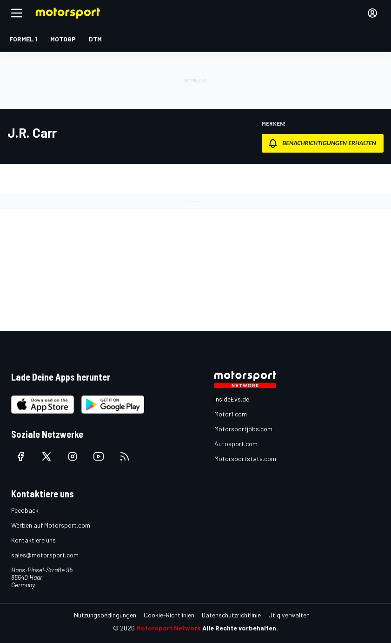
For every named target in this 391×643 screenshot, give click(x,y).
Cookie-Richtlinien (169, 615)
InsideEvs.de (231, 399)
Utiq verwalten (289, 615)
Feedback (25, 510)
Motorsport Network (168, 628)
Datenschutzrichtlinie (231, 615)
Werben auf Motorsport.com (50, 525)
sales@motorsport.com (45, 555)
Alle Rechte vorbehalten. (240, 628)
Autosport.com (236, 444)
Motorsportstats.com (245, 458)
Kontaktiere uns (33, 540)
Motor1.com (230, 414)
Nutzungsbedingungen (105, 615)
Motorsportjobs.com (243, 429)
